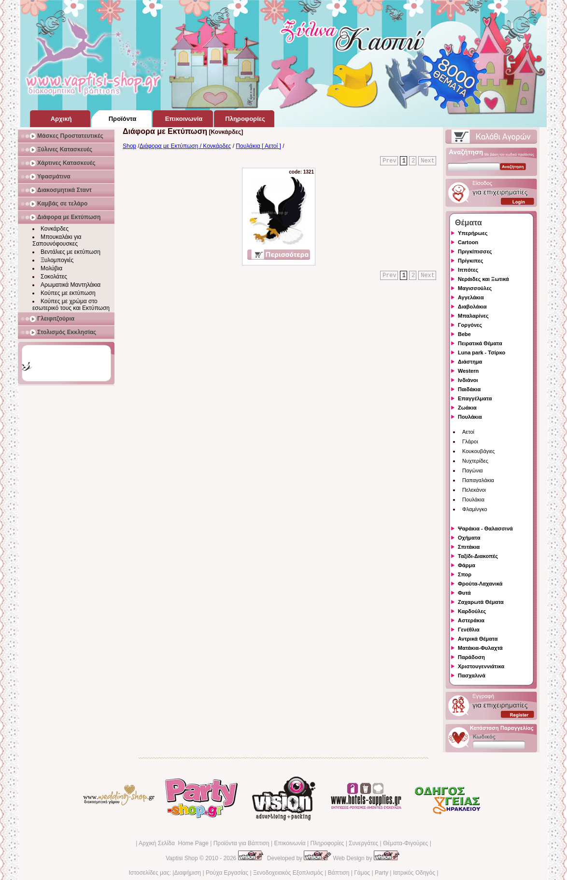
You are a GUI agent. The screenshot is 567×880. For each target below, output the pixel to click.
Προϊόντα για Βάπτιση (241, 843)
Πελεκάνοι (474, 490)
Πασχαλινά (471, 675)
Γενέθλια (469, 629)
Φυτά (464, 593)
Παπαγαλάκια (478, 480)
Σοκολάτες (54, 276)
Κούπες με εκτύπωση (68, 293)
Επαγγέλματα (475, 398)
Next (428, 161)
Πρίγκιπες (470, 261)
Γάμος (362, 872)
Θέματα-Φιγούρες (405, 843)
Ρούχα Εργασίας (227, 872)
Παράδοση (471, 657)
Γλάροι (470, 441)
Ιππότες (468, 270)
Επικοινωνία (289, 843)
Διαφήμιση (187, 872)
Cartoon (468, 242)
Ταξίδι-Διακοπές (478, 556)
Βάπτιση (339, 872)
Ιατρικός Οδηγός (414, 872)
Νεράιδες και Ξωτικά (483, 279)
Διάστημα (470, 362)
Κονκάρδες (55, 228)
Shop (129, 146)
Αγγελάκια (471, 297)
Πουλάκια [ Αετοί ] (258, 146)
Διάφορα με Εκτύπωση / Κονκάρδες (185, 146)
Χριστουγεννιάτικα (481, 666)
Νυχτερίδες (475, 461)
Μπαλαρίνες (473, 316)
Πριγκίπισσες (475, 251)
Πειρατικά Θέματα (480, 343)
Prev (390, 161)
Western (468, 371)
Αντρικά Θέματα (477, 639)
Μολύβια (51, 268)
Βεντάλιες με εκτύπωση (70, 252)
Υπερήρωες (473, 233)
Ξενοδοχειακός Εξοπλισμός (288, 872)
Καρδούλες (472, 611)
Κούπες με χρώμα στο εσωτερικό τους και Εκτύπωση (71, 304)
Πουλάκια (470, 417)
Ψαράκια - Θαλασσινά (485, 528)
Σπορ (464, 574)
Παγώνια (472, 470)
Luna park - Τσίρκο (481, 352)
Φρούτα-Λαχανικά (480, 584)
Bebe (464, 334)
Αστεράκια (471, 620)
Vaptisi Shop (182, 858)
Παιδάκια (469, 389)
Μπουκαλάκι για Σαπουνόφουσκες (57, 240)
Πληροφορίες (327, 843)
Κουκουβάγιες (478, 451)
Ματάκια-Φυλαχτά (480, 648)
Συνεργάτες (363, 843)
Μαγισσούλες (475, 288)
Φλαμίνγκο (474, 509)
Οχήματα (469, 538)
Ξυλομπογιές (57, 260)
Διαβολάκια (472, 306)
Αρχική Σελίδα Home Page (174, 843)
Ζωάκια (467, 408)
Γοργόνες (470, 325)
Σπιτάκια (469, 547)
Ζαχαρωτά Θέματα (481, 602)
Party (381, 872)
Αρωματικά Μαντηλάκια (70, 284)
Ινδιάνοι (468, 380)
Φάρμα (466, 565)
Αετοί (468, 432)
